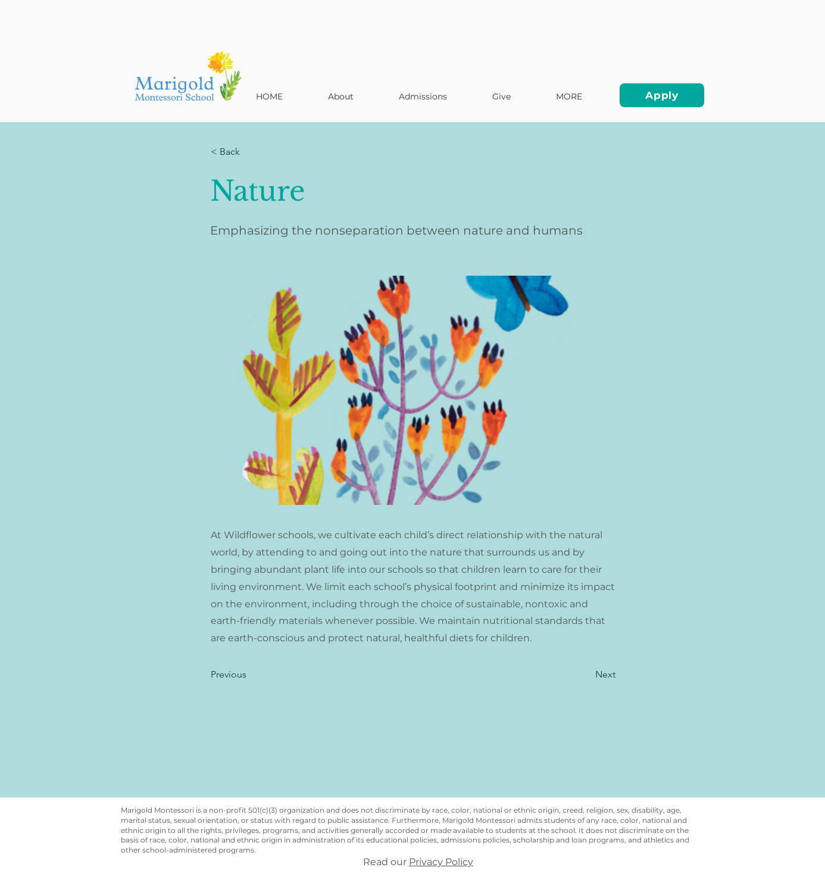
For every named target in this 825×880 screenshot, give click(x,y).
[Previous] (250, 674)
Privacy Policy (441, 861)
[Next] (585, 674)
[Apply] (662, 95)
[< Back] (250, 152)
